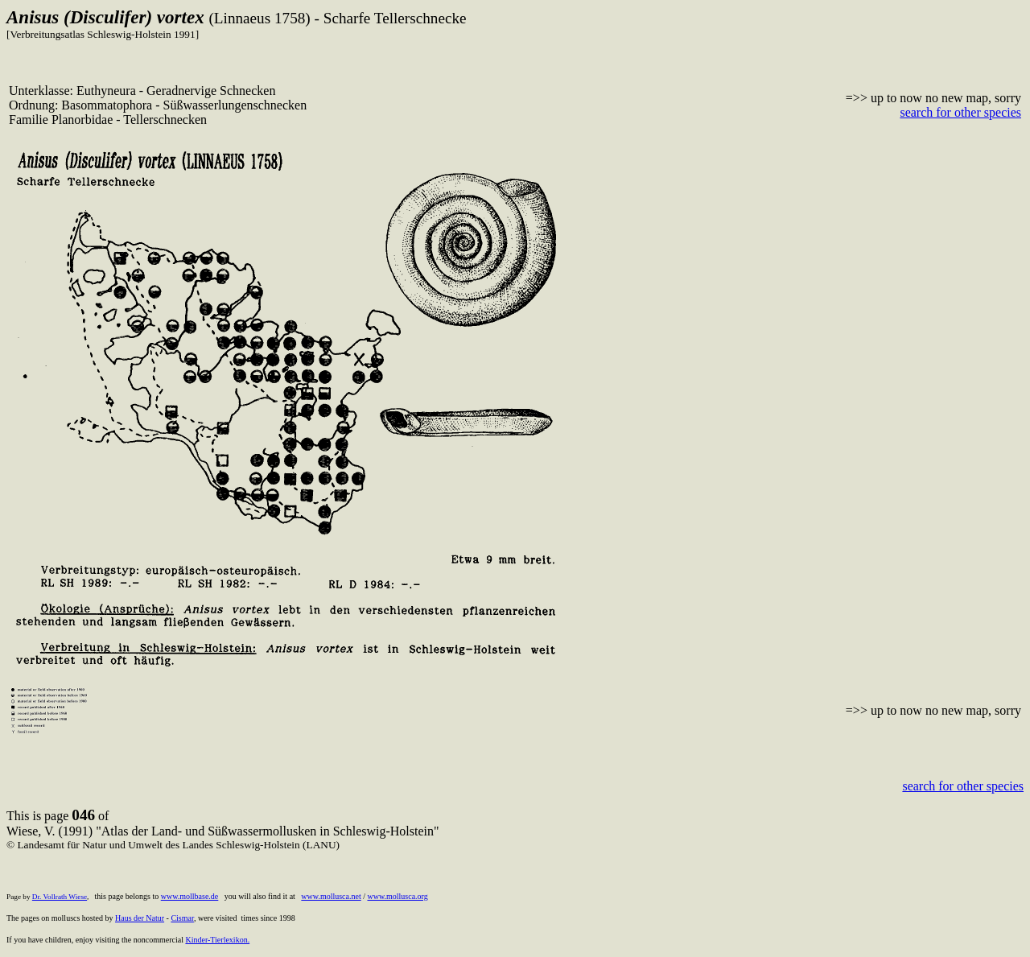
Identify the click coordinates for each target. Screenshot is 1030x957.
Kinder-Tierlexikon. (217, 939)
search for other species (960, 112)
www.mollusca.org (397, 896)
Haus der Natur (139, 918)
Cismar (182, 918)
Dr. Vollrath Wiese (59, 897)
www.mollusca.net (330, 896)
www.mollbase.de (190, 896)
